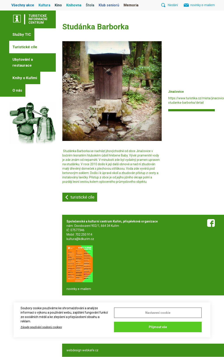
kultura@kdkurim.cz (80, 239)
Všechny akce (22, 5)
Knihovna (73, 5)
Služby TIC (21, 34)
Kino (58, 5)
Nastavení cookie (157, 312)
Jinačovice (143, 151)
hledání (173, 5)
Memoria (131, 5)
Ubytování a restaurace (22, 62)
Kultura (44, 5)
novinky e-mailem (202, 5)
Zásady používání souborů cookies (41, 327)
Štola (90, 5)
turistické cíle (82, 197)
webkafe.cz (90, 350)
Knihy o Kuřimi (24, 78)
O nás (17, 90)
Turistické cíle (24, 47)
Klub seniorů (109, 5)
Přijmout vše (158, 327)
